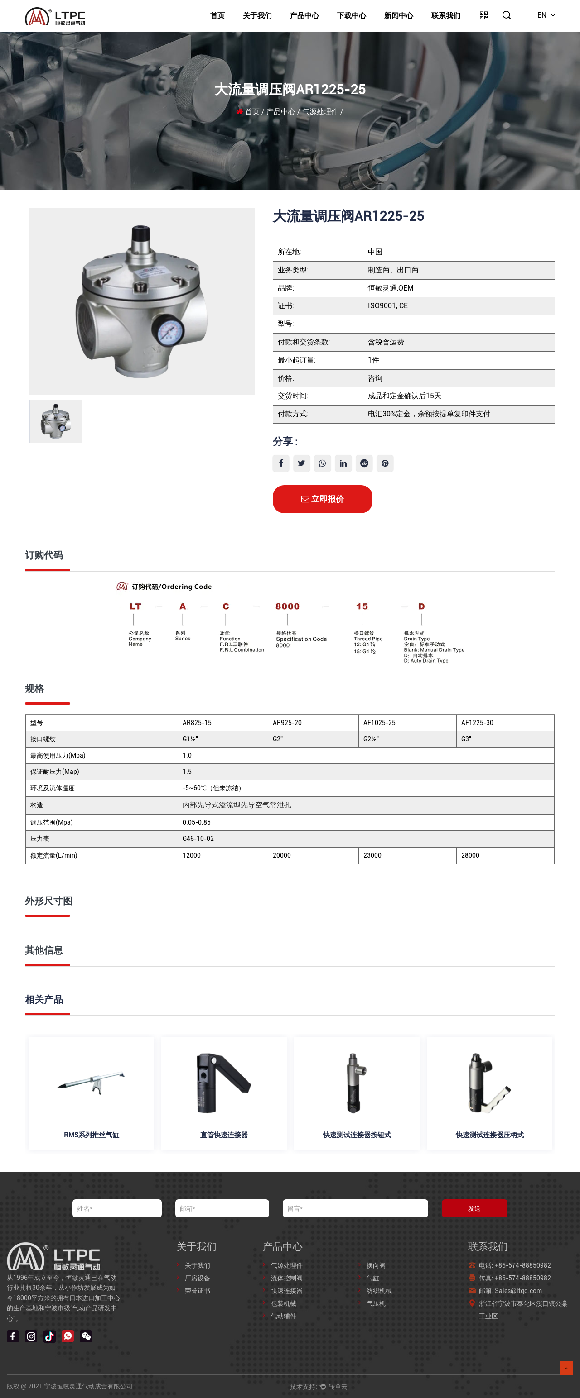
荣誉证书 (197, 1290)
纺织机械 (379, 1290)
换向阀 (376, 1265)
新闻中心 (398, 15)
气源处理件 (320, 111)
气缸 (373, 1278)
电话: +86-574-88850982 (515, 1265)
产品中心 (304, 15)
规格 (34, 688)
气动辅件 (283, 1316)
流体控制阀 (287, 1278)
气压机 (376, 1303)
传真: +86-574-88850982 (515, 1278)
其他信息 (44, 950)
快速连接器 (287, 1290)
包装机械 (283, 1303)
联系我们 (445, 15)
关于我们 (257, 15)
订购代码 (44, 555)
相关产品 (44, 999)
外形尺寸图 (48, 901)
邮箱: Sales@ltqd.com (511, 1290)
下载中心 (351, 15)
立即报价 (322, 499)
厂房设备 (197, 1278)
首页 (217, 15)
